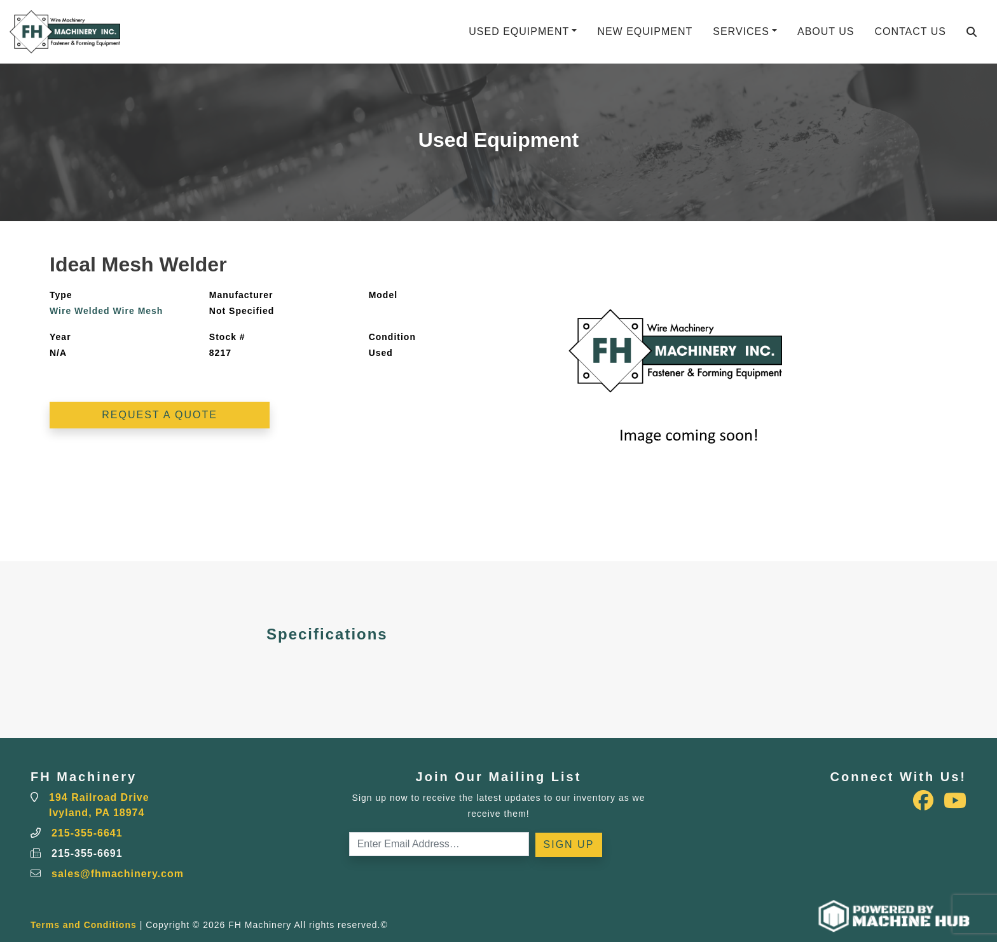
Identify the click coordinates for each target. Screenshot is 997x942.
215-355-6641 (87, 833)
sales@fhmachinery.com (118, 873)
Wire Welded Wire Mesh (106, 311)
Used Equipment (519, 31)
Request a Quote (159, 414)
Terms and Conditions (84, 925)
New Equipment (644, 31)
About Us (826, 31)
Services (741, 31)
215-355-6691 (87, 853)
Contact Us (910, 31)
